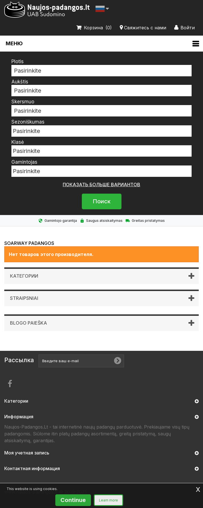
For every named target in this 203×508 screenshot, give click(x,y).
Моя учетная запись (26, 453)
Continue (73, 500)
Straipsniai (24, 298)
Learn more (108, 500)
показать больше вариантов (101, 184)
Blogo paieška (28, 323)
